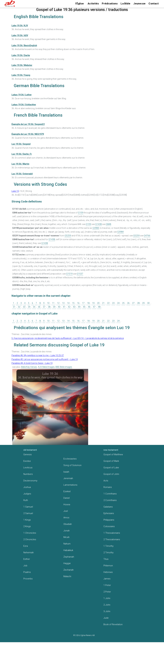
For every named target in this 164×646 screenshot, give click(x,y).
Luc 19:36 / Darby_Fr (22, 154)
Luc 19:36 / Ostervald (22, 174)
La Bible (125, 3)
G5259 (68, 235)
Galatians (108, 506)
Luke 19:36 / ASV (20, 35)
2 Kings (27, 526)
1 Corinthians (110, 493)
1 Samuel (28, 506)
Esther (26, 559)
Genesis (27, 454)
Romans (107, 487)
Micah (66, 537)
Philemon (108, 565)
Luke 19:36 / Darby (21, 55)
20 (98, 303)
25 (123, 303)
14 (68, 303)
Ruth (25, 500)
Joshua (27, 487)
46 (89, 307)
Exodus (27, 461)
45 (84, 307)
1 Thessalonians (111, 533)
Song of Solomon (72, 465)
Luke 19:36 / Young (21, 75)
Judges (27, 493)
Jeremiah (68, 478)
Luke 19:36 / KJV (20, 25)
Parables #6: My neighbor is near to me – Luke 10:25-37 (38, 355)
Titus (105, 559)
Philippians (108, 519)
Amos (66, 517)
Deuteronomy (30, 480)
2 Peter (107, 591)
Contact (154, 3)
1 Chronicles (29, 533)
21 (103, 303)
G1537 (80, 274)
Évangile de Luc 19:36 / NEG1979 (28, 134)
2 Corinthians (110, 500)
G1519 (69, 274)
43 (74, 307)
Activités (93, 3)
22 (108, 303)
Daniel (66, 498)
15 (73, 303)
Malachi (67, 576)
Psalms (27, 572)
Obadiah (67, 524)
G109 (80, 212)
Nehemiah (28, 552)
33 (24, 307)
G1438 (98, 224)
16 (78, 303)
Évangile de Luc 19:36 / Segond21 (28, 124)
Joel (65, 511)
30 (148, 303)
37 (44, 307)
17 (83, 303)
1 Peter (107, 585)
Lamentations (70, 485)
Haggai (67, 563)
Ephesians (108, 513)
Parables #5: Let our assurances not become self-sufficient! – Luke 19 (45, 359)
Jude (106, 618)
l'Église (79, 3)
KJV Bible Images (46, 367)
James (106, 578)
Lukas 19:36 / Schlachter (24, 104)
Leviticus (27, 467)
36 (39, 307)
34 (29, 307)
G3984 (96, 228)
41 (64, 307)
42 (69, 307)
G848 (108, 224)
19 (93, 303)
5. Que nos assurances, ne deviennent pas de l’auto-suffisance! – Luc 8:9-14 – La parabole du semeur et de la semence (68, 338)
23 (113, 303)
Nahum (67, 543)
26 (128, 303)
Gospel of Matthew (113, 454)
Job (25, 565)
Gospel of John (111, 474)
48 (99, 307)
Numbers (28, 474)
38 (49, 307)
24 (118, 303)
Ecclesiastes (70, 458)
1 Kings (27, 519)
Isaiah (66, 471)
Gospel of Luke (111, 467)
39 (54, 307)
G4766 (147, 235)
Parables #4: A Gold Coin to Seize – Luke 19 (32, 363)
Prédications (110, 3)
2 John (106, 604)
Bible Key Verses (29, 367)
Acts (105, 480)
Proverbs (28, 578)
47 (94, 307)
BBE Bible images (64, 367)
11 (53, 303)
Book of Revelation (113, 624)
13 (63, 303)
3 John (106, 611)
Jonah (66, 530)
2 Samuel (28, 513)
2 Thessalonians (111, 539)
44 (79, 307)
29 (143, 303)
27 (133, 303)
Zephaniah (68, 556)
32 (19, 307)
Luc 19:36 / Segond (21, 144)
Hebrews (108, 572)
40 (59, 307)
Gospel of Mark (111, 461)
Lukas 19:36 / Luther (22, 94)
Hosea (66, 504)
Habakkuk (68, 550)
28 (138, 303)
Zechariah (68, 569)
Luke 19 (15, 191)
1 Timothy (108, 546)
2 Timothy (108, 552)
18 (88, 303)
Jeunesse (139, 3)
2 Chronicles (29, 539)
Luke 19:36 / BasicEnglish (24, 45)
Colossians (109, 526)
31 (14, 307)
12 (58, 303)
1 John (106, 598)
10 (48, 303)
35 (34, 307)
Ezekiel (67, 491)
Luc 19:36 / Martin (20, 164)
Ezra (25, 546)
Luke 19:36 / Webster (22, 65)
